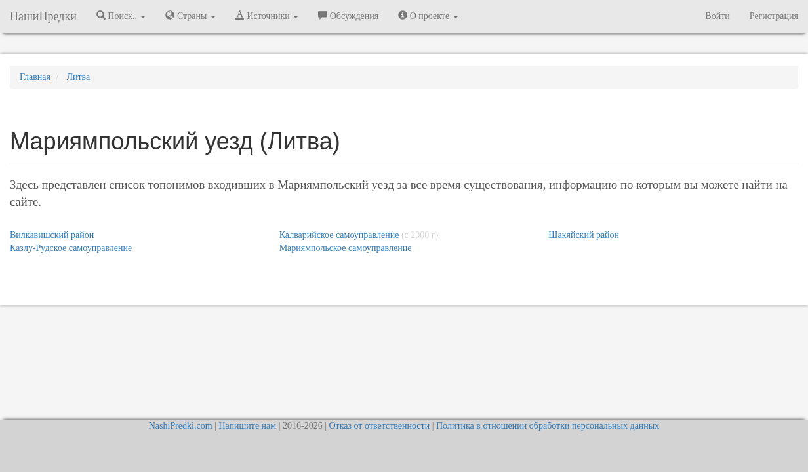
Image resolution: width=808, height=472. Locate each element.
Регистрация (774, 16)
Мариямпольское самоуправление (345, 248)
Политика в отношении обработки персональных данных (547, 426)
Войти (717, 16)
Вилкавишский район (52, 235)
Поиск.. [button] (121, 15)
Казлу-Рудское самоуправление (71, 248)
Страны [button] (190, 15)
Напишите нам (247, 426)
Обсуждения (348, 15)
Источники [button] (266, 15)
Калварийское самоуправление (339, 235)
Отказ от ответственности (379, 426)
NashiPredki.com (180, 426)
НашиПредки (43, 16)
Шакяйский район (583, 235)
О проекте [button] (428, 15)
